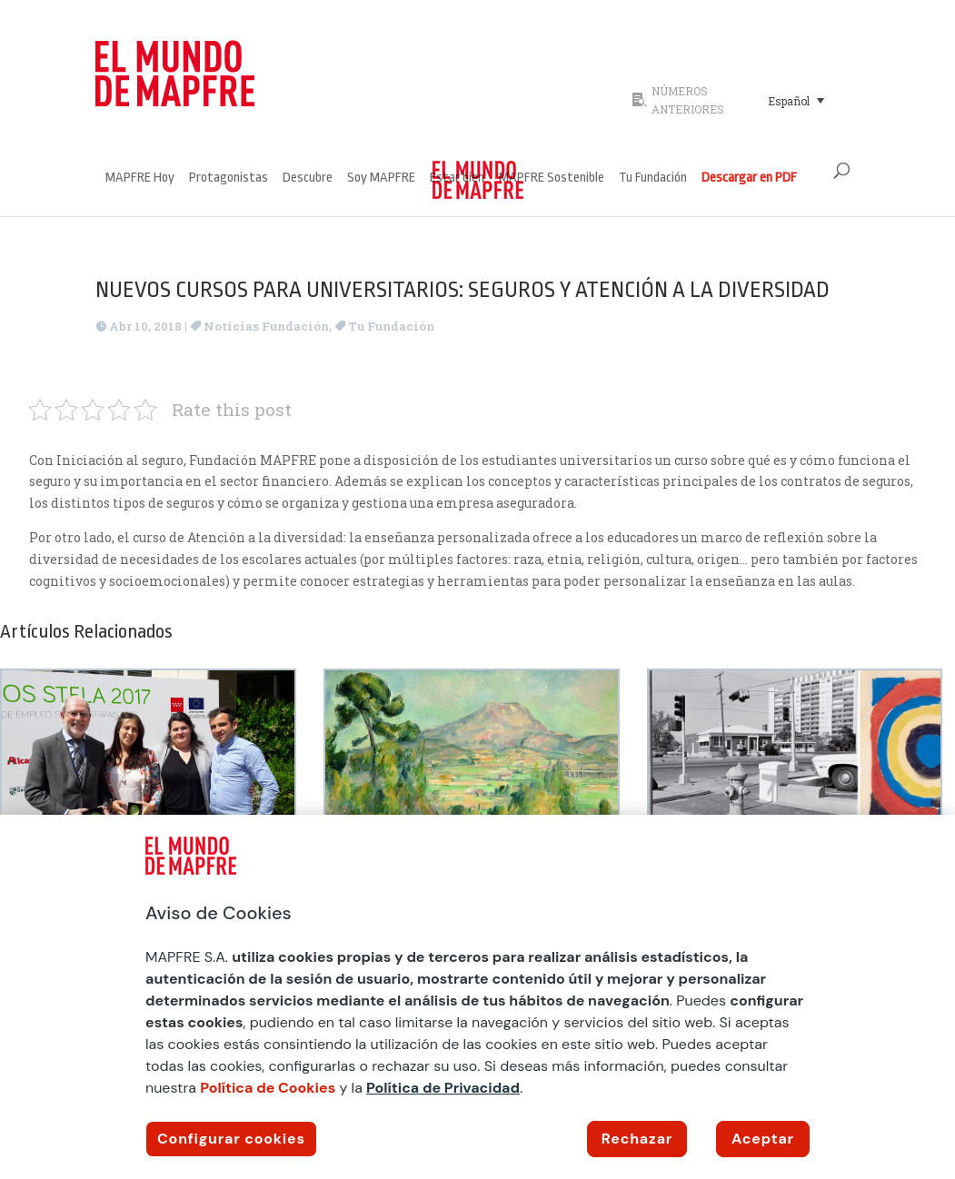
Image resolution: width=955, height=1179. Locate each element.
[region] (477, 997)
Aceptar (762, 1138)
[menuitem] (796, 100)
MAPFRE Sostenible (551, 178)
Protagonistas (228, 178)
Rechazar (637, 1138)
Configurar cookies (231, 1138)
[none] (809, 100)
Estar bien (457, 178)
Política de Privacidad (443, 1087)
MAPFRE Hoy (139, 178)
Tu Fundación (653, 178)
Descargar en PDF (749, 178)
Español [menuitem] (789, 101)
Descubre (308, 178)
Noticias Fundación (266, 326)
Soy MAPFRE (381, 178)
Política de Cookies (267, 1087)
